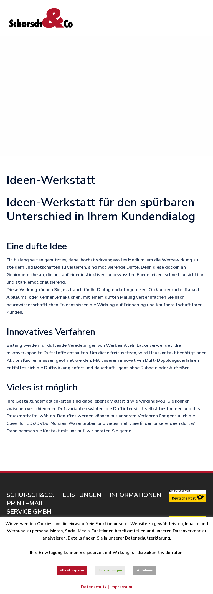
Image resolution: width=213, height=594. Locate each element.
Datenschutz (93, 587)
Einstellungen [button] (110, 570)
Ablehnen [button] (145, 570)
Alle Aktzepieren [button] (72, 570)
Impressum (121, 587)
